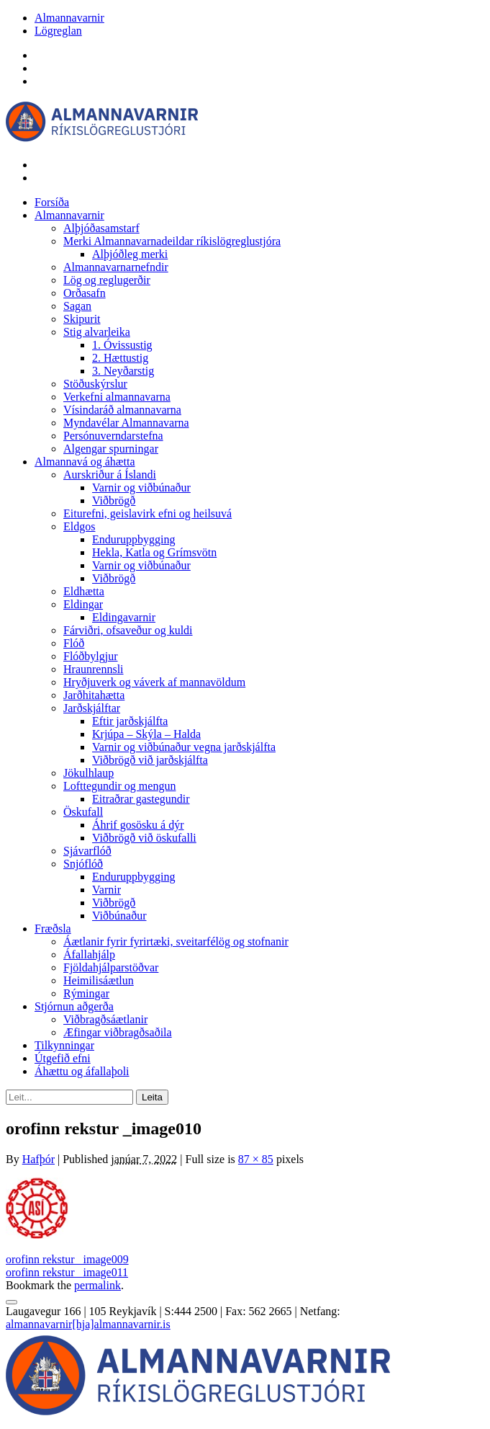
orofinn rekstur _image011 (67, 1272)
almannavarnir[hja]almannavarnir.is (88, 1324)
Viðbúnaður (119, 915)
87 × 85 (255, 1159)
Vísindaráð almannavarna (122, 410)
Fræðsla (53, 928)
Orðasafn (84, 293)
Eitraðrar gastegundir (141, 799)
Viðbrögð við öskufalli (144, 838)
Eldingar (83, 604)
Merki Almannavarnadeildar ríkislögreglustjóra (172, 241)
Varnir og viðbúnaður (141, 487)
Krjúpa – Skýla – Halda (146, 734)
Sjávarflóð (87, 851)
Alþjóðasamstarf (101, 228)
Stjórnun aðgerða (74, 1006)
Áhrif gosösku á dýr (138, 825)
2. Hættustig (120, 358)
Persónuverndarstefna (113, 435)
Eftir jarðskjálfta (130, 721)
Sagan (77, 306)
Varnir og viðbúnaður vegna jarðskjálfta (184, 747)
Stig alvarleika (96, 332)
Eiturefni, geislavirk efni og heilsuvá (147, 513)
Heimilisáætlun (98, 980)
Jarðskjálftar (91, 708)
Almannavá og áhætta (85, 461)
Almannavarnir (69, 18)
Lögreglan (58, 31)
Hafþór (38, 1159)
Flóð (73, 643)
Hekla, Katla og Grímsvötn (154, 552)
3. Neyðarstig (123, 371)
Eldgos (79, 526)
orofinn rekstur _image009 (67, 1259)
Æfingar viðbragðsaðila (117, 1032)
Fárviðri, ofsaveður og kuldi (128, 630)
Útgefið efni (63, 1058)
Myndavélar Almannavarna (126, 423)
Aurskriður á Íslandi (109, 474)
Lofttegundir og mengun (119, 786)
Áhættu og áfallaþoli (82, 1071)
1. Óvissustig (122, 345)
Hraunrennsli (93, 669)
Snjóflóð (83, 864)
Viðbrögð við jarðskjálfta (150, 760)
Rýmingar (86, 993)
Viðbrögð (113, 500)
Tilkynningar (64, 1045)
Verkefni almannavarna (117, 397)
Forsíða (52, 202)
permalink (97, 1285)
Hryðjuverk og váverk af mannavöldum (154, 682)
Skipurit (82, 319)
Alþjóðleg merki (130, 254)
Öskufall (83, 812)
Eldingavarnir (123, 617)
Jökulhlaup (88, 773)
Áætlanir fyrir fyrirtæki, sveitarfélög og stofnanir (176, 941)
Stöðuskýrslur (95, 384)
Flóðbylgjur (90, 656)
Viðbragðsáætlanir (105, 1019)
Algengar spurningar (110, 448)
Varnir (106, 889)
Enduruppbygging (134, 539)
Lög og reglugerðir (106, 280)
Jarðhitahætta (93, 695)
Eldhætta (83, 591)
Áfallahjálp (89, 954)
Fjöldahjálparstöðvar (110, 967)
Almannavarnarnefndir (115, 267)
